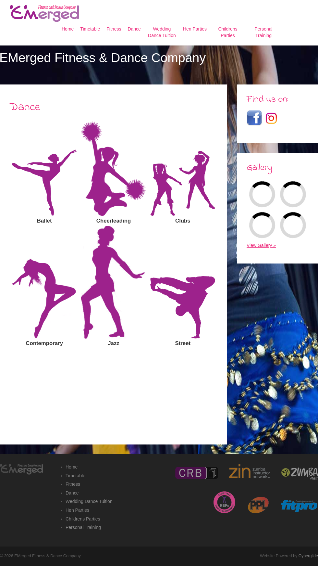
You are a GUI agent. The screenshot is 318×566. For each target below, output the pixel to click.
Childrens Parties (83, 518)
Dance (72, 492)
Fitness (73, 484)
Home (72, 467)
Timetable (75, 475)
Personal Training (83, 527)
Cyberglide (308, 556)
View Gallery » (261, 245)
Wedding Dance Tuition (89, 501)
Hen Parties (77, 510)
